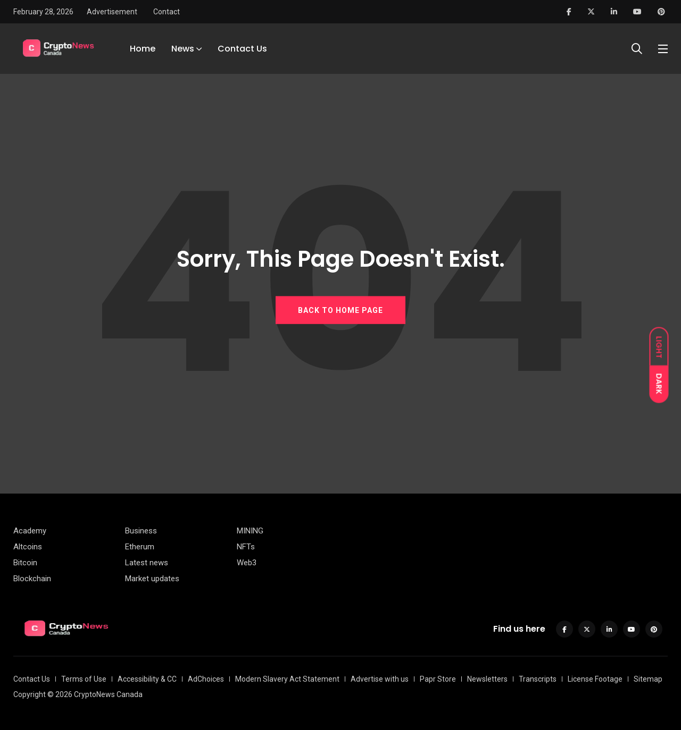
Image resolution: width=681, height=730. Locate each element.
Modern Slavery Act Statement (287, 679)
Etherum (139, 546)
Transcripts (538, 679)
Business (141, 531)
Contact (166, 11)
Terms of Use (83, 679)
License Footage (595, 679)
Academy (29, 531)
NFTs (246, 546)
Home (142, 49)
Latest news (146, 562)
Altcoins (27, 546)
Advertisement (112, 11)
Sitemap (648, 679)
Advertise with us (380, 679)
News (182, 49)
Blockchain (32, 578)
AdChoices (206, 679)
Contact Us (242, 49)
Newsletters (487, 679)
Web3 (246, 562)
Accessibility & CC (147, 679)
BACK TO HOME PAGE (340, 310)
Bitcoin (25, 562)
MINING (250, 531)
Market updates (152, 578)
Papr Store (438, 679)
